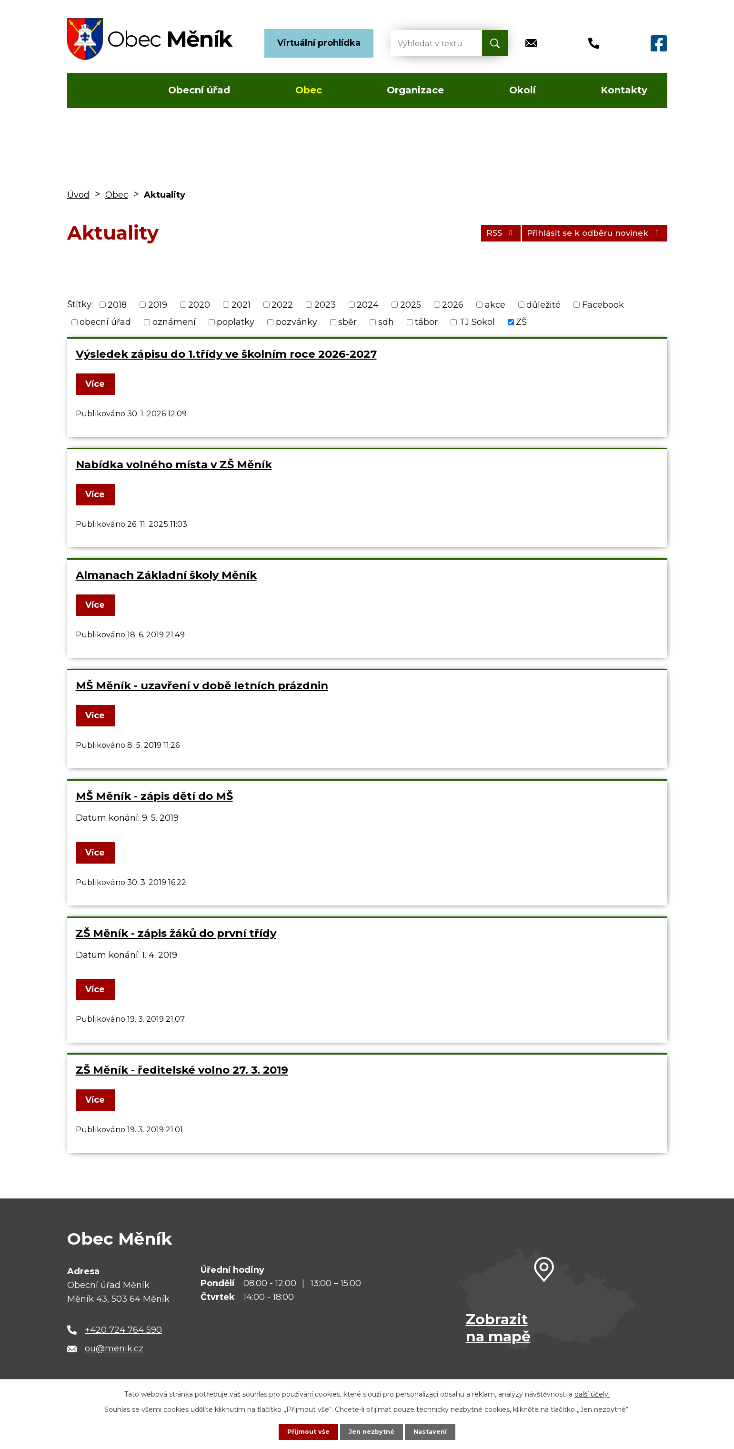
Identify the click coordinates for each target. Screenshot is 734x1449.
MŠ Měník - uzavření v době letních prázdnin (202, 685)
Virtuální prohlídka (319, 43)
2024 (368, 304)
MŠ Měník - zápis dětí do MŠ (154, 796)
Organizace (415, 90)
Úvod (95, 90)
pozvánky (296, 322)
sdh (386, 322)
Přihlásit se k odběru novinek (588, 232)
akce (495, 304)
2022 (282, 304)
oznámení (174, 322)
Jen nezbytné (371, 1431)
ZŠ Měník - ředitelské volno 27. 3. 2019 (182, 1070)
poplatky (235, 322)
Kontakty (624, 90)
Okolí (522, 90)
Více (98, 384)
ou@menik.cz (114, 1348)
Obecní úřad (199, 90)
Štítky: (80, 304)
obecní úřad (105, 322)
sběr (347, 322)
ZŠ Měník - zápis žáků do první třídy (176, 933)
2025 (410, 304)
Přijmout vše (304, 1431)
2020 (199, 304)
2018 (117, 304)
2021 (241, 304)
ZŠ (521, 322)
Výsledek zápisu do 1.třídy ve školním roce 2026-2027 (226, 354)
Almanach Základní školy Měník (166, 575)
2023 (325, 304)
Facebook (603, 304)
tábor (426, 322)
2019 (157, 304)
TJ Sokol (477, 322)
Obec (308, 90)
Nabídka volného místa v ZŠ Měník (174, 464)
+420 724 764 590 (123, 1330)
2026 (452, 304)
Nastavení (433, 1431)
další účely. (592, 1393)
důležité (543, 304)
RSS (483, 232)
